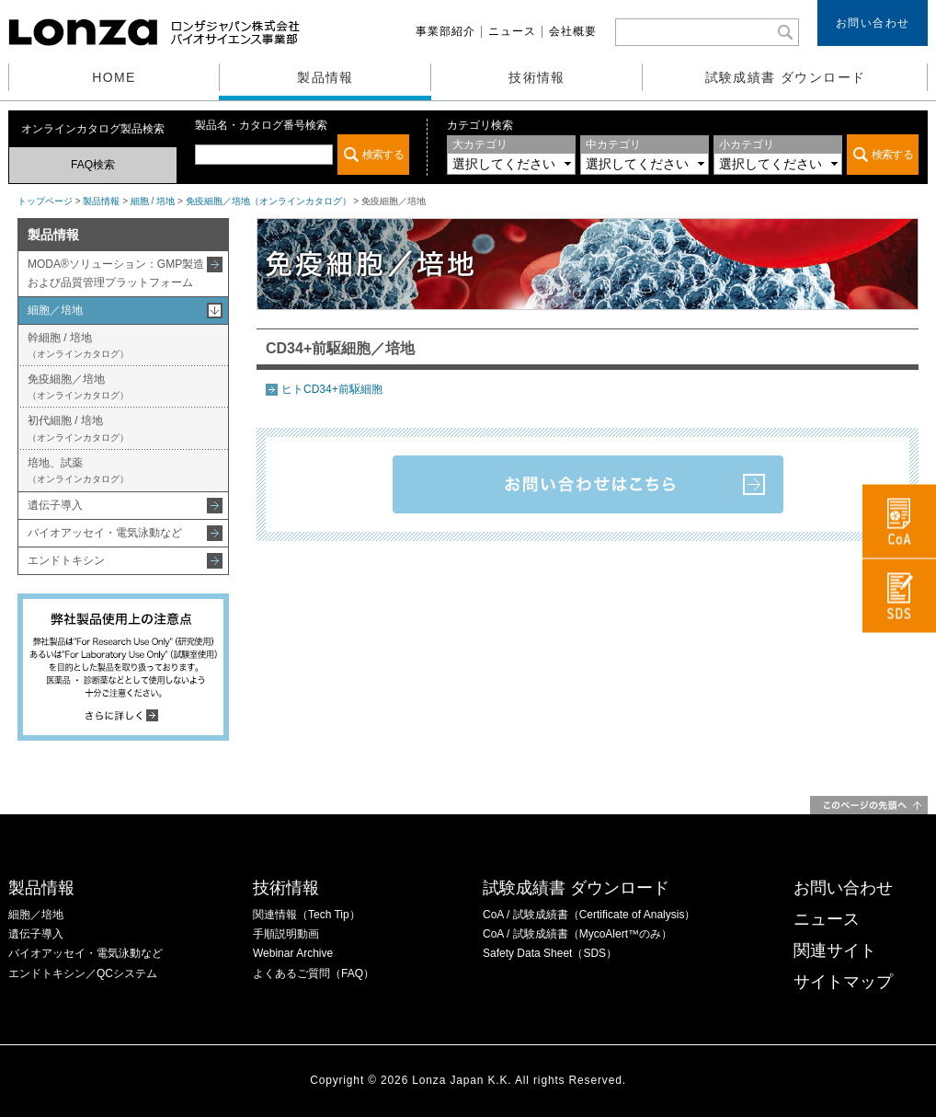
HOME (114, 77)
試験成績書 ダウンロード (785, 77)
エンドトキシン (66, 560)
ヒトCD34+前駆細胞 (331, 389)
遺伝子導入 (55, 505)
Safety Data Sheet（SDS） (550, 953)
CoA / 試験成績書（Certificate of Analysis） (589, 914)
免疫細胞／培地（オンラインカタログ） (268, 201)
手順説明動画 (286, 933)
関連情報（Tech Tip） (306, 914)
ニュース (512, 31)
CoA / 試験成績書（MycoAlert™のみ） (577, 933)
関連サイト (834, 950)
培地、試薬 (78, 470)
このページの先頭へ (869, 805)
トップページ (45, 201)
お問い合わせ (873, 23)
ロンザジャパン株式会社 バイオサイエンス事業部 (156, 32)
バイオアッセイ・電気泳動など (105, 532)
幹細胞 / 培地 (78, 345)
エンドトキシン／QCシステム (82, 973)
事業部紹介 (445, 31)
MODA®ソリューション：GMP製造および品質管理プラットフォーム (116, 273)
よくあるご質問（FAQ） (313, 973)
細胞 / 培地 (153, 201)
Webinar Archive (293, 953)
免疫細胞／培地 (78, 386)
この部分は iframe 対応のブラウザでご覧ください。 (302, 154)
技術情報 (536, 77)
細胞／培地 (55, 310)
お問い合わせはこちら (588, 484)
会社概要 (573, 31)
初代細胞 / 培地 (78, 428)
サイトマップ (843, 982)
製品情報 (325, 77)
